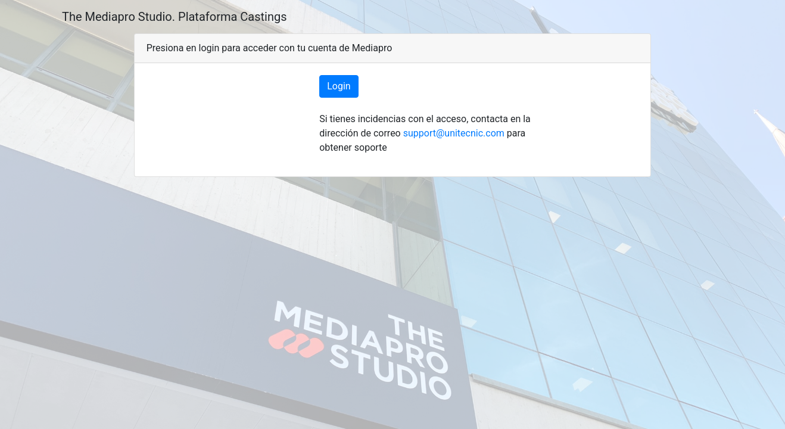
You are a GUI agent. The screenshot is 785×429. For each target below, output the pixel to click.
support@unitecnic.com (453, 133)
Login (338, 86)
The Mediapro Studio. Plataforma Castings (174, 17)
